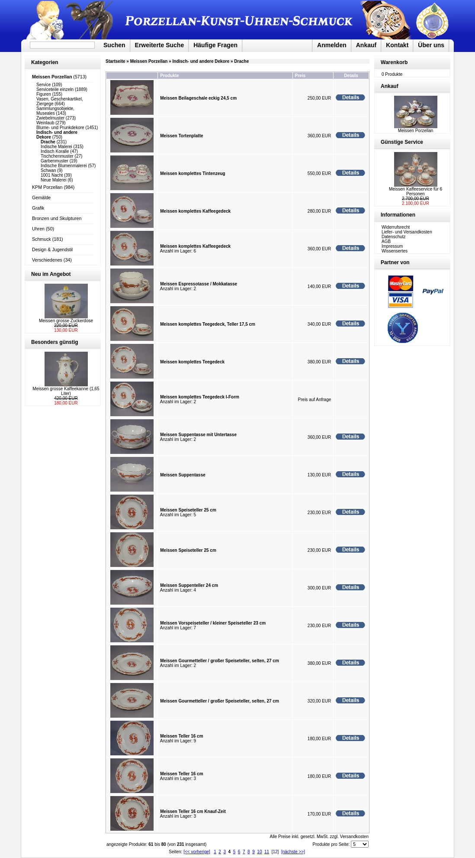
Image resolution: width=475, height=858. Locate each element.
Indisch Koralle (55, 151)
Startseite (115, 61)
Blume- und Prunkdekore (60, 127)
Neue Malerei (53, 180)
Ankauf (366, 45)
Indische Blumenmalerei (64, 165)
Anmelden (332, 45)
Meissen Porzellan (149, 61)
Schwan (48, 170)
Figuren (43, 94)
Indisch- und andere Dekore (201, 61)
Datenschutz (394, 236)
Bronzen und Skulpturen (56, 218)
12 (275, 851)
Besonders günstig (54, 342)
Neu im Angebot (51, 274)
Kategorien (44, 62)
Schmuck (41, 239)
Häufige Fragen (215, 45)
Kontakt (397, 45)
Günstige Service (402, 142)
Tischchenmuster (57, 156)
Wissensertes (395, 251)
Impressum (392, 246)
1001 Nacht (52, 175)
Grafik (38, 207)
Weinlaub (45, 122)
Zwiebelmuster (50, 118)
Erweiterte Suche (159, 45)
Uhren (38, 228)
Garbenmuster (54, 161)
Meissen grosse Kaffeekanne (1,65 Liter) (65, 391)
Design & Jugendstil (52, 249)
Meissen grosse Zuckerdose (66, 320)
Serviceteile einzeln (55, 89)
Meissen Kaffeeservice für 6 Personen (415, 191)
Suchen (114, 45)
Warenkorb (394, 62)
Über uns (431, 45)
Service (43, 84)
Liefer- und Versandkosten (407, 232)
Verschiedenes (47, 259)
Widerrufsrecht (396, 227)
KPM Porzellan (47, 187)
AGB (386, 241)
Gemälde (41, 197)
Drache (241, 61)
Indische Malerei (56, 146)
